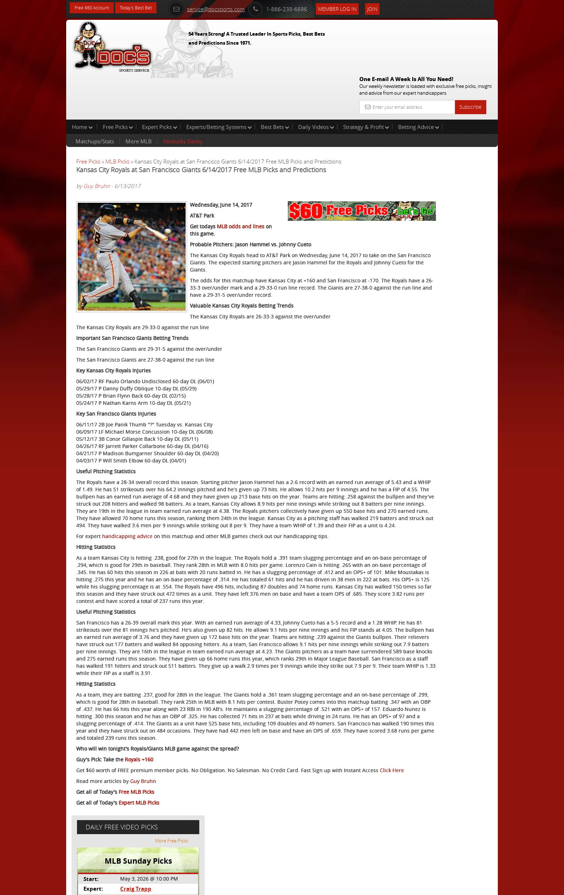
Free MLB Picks (136, 850)
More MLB (139, 95)
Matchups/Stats (95, 95)
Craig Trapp (423, 167)
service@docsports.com (221, 8)
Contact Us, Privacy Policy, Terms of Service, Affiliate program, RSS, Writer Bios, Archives (325, 886)
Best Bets (275, 80)
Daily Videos (316, 80)
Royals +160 (139, 810)
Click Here (124, 828)
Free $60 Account (94, 8)
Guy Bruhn (96, 140)
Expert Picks (159, 80)
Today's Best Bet (144, 8)
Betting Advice (418, 80)
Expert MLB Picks (139, 861)
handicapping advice (127, 544)
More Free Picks (465, 119)
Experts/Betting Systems (219, 80)
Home (82, 80)
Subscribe (470, 55)
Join (387, 7)
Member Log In (352, 7)
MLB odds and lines (240, 205)
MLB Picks (117, 115)
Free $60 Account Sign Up (426, 253)
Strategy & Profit (366, 80)
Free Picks (118, 80)
